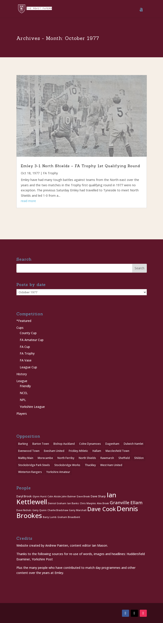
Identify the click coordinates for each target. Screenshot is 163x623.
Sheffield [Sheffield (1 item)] (124, 458)
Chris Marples (88, 503)
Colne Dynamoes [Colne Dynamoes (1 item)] (90, 444)
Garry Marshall (77, 510)
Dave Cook (101, 509)
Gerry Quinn (39, 510)
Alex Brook (103, 503)
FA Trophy (50, 173)
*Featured (23, 321)
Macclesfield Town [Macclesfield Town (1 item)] (117, 451)
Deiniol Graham (57, 503)
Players (21, 413)
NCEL (24, 393)
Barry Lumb (50, 517)
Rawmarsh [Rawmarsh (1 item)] (107, 458)
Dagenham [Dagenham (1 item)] (112, 444)
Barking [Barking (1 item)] (23, 444)
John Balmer (69, 496)
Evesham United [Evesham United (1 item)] (54, 451)
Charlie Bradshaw (57, 510)
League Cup (28, 367)
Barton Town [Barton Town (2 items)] (40, 444)
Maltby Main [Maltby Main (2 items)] (25, 458)
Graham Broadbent (68, 517)
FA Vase (25, 360)
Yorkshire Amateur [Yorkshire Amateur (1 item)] (58, 472)
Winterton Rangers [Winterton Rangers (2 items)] (30, 472)
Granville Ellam (126, 503)
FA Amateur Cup (31, 340)
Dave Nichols (23, 510)
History (21, 374)
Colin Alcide (54, 496)
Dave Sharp (98, 496)
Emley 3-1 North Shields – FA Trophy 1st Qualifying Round (80, 166)
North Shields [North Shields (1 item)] (87, 458)
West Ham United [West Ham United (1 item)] (111, 465)
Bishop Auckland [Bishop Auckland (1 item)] (64, 444)
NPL (23, 400)
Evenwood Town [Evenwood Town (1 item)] (28, 451)
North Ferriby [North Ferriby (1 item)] (65, 458)
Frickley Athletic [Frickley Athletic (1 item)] (78, 451)
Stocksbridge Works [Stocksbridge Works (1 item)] (67, 465)
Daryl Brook (24, 496)
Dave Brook (83, 496)
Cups (20, 327)
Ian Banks (73, 503)
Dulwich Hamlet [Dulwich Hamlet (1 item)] (133, 444)
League (21, 381)
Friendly (25, 386)
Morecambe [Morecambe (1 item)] (45, 458)
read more (28, 201)
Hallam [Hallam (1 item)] (96, 451)
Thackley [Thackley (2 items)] (90, 465)
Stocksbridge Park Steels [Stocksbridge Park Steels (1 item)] (34, 465)
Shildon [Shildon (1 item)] (139, 458)
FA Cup (25, 347)
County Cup (28, 333)
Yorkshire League (32, 407)
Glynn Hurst (40, 496)
